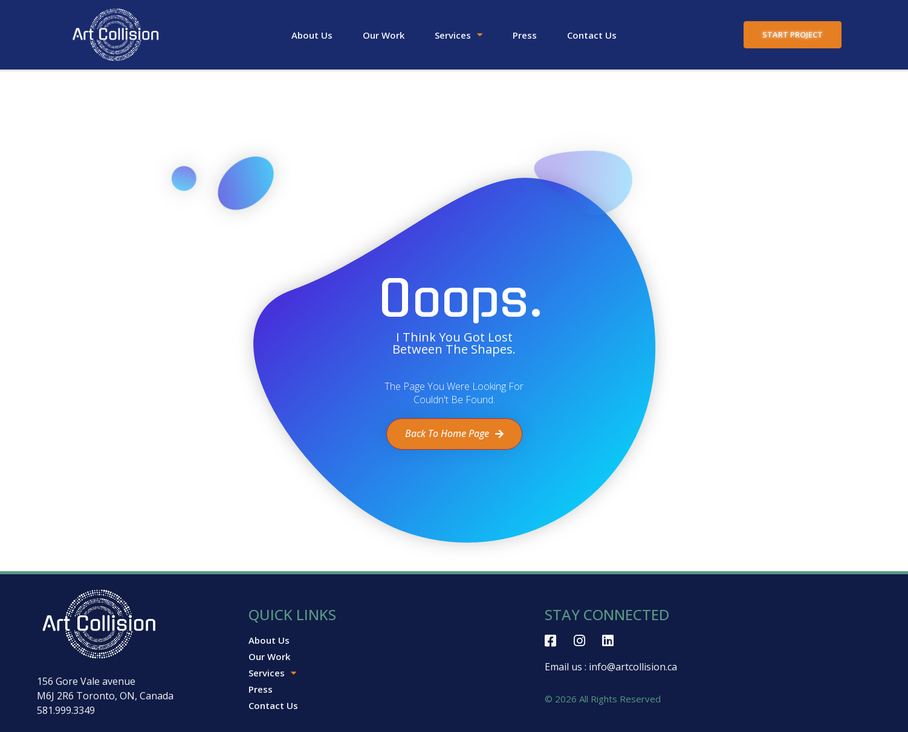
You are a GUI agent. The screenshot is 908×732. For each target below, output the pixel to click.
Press (525, 35)
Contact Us (592, 35)
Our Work (383, 35)
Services (458, 35)
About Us (311, 35)
